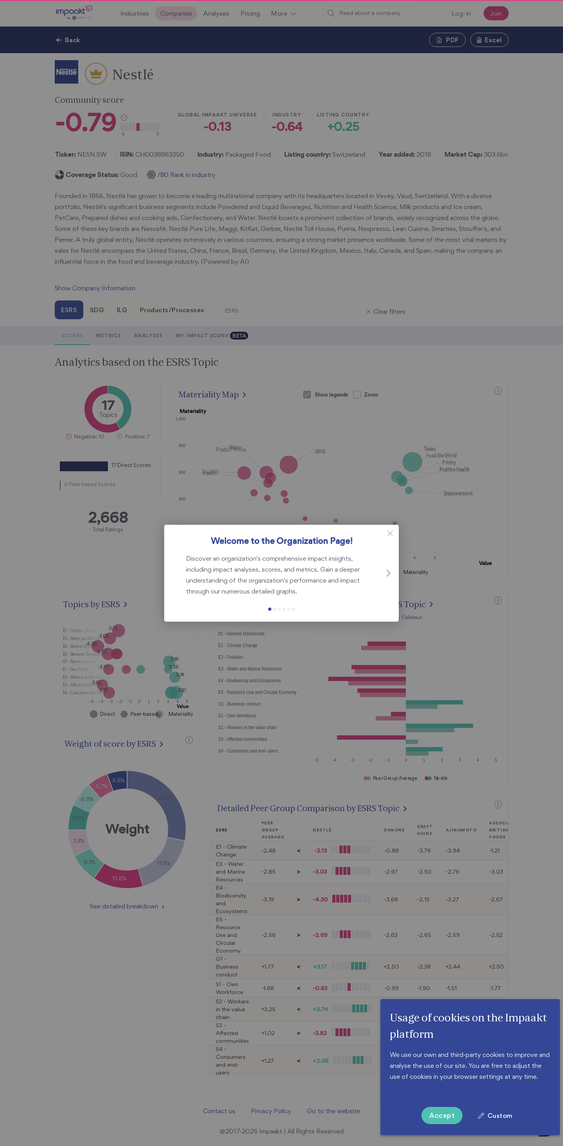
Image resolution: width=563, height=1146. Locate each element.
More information (415, 1087)
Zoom (371, 394)
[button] (283, 13)
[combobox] (368, 13)
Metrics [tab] (109, 336)
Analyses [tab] (148, 336)
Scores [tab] (72, 336)
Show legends (331, 394)
